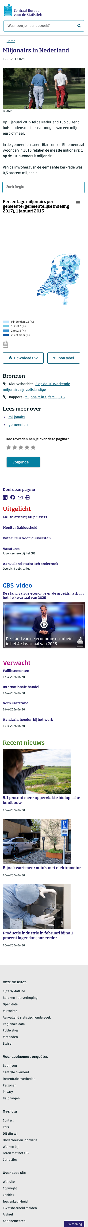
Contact (8, 1125)
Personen (9, 1089)
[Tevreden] (39, 449)
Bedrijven (10, 1070)
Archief (8, 1219)
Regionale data (14, 1028)
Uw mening (74, 1224)
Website (9, 1186)
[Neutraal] (28, 449)
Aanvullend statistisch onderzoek (27, 1021)
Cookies (8, 1199)
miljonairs (16, 417)
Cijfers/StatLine (14, 995)
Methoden (10, 1041)
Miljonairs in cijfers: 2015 (45, 397)
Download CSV (23, 358)
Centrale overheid (16, 1076)
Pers (6, 1131)
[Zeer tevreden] (49, 449)
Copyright (10, 1192)
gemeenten (18, 425)
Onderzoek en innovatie (20, 1144)
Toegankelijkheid (15, 1205)
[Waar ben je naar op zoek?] (44, 25)
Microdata (10, 1015)
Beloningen (11, 1103)
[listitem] (5, 501)
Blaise (7, 1048)
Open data (10, 1008)
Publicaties (11, 1035)
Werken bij (11, 1151)
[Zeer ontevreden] (8, 449)
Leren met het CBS (16, 1157)
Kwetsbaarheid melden (20, 1212)
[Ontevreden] (18, 449)
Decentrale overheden (19, 1083)
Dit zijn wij (10, 1138)
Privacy (8, 1096)
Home (11, 41)
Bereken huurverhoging (20, 1002)
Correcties (10, 1164)
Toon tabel (63, 358)
